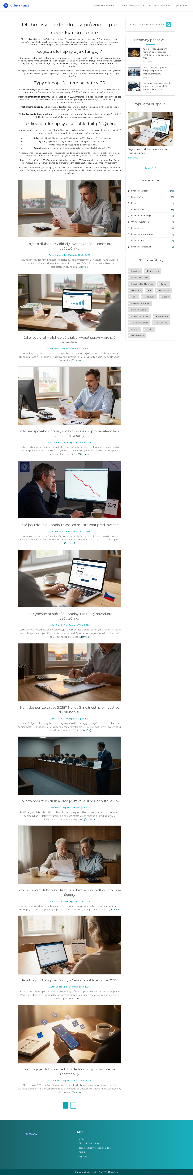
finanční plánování (140, 316)
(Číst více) (83, 267)
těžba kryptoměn (139, 323)
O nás (81, 1139)
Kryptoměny (135, 197)
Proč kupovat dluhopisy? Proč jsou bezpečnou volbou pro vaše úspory (69, 892)
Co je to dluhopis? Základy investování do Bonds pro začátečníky (69, 246)
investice (135, 271)
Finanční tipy (135, 228)
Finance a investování (139, 247)
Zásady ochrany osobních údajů (95, 1148)
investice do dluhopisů (142, 284)
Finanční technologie (139, 215)
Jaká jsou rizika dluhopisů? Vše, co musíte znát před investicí (69, 525)
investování (149, 297)
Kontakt (83, 1157)
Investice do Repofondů (105, 5)
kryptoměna (162, 316)
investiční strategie (140, 303)
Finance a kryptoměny (140, 234)
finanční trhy (162, 323)
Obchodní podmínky (89, 1143)
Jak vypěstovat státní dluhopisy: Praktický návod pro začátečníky (69, 616)
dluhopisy (136, 290)
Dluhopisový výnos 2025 (133, 5)
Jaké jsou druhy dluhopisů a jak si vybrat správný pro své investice (70, 339)
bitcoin (165, 297)
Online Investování (138, 222)
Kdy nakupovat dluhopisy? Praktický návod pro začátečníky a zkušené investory (70, 433)
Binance (135, 329)
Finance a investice (138, 191)
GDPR (82, 1152)
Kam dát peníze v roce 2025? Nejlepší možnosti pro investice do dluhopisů (69, 709)
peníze (150, 329)
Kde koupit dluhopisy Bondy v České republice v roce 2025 (69, 980)
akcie (134, 297)
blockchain (164, 290)
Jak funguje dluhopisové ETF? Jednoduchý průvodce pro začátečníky (69, 1071)
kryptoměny (153, 271)
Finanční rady (135, 209)
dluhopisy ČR (137, 336)
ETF (150, 290)
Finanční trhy (135, 240)
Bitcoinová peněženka (160, 5)
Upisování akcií (182, 5)
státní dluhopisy (139, 310)
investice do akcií (139, 277)
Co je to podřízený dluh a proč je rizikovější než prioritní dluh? (69, 801)
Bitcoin (164, 284)
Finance (133, 203)
